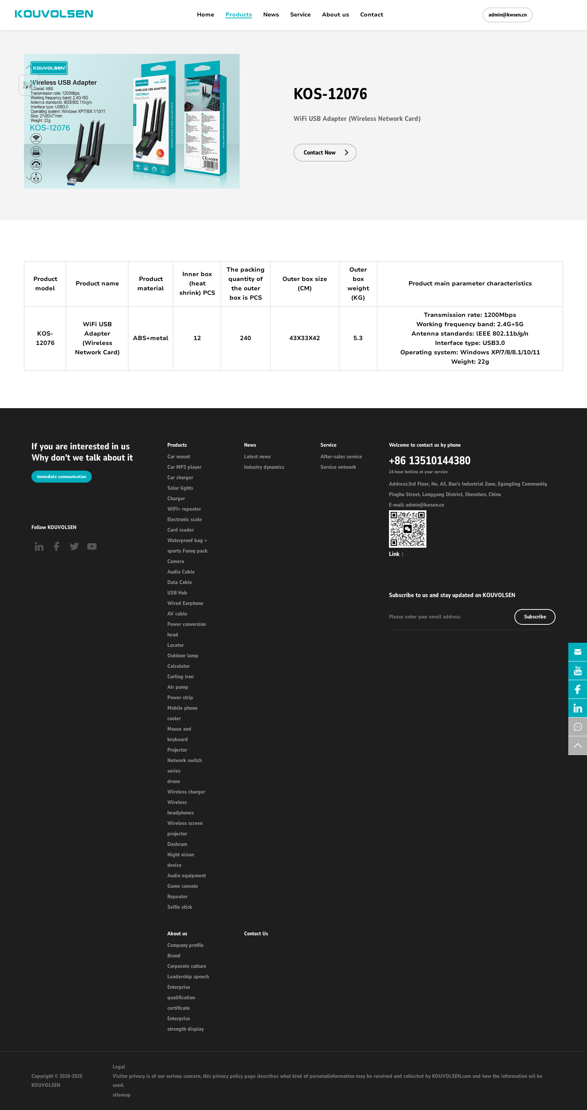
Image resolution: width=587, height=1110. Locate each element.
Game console (182, 886)
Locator (175, 645)
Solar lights (180, 488)
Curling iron (180, 676)
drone (173, 781)
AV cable (177, 613)
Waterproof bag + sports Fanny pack (187, 545)
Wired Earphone (185, 603)
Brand (173, 955)
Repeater (177, 896)
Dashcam (177, 844)
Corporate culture (186, 966)
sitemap (122, 1094)
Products (238, 15)
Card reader (180, 529)
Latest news (257, 456)
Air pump (177, 687)
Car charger (180, 477)
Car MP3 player (184, 467)
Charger (176, 498)
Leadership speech (188, 976)
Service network (338, 467)
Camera (175, 561)
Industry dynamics (264, 467)
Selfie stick (179, 907)
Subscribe (535, 616)
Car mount (178, 456)
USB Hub (177, 592)
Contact (371, 15)
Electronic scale (184, 519)
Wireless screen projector (185, 828)
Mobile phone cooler (182, 713)
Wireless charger (186, 791)
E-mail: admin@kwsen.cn (416, 504)
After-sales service (341, 456)
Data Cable (179, 582)
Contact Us (256, 933)
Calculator (178, 666)
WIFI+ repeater (184, 509)
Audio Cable (181, 571)
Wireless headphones (180, 807)
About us (335, 15)
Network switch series (184, 765)
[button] (29, 66)
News (271, 15)
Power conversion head (186, 629)
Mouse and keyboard (179, 734)
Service (300, 15)
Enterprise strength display (185, 1024)
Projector (177, 749)
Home (205, 15)
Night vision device (180, 860)
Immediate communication (61, 477)
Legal (119, 1066)
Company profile (185, 945)
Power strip (180, 697)
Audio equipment (186, 875)
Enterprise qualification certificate (181, 998)
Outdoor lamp (182, 655)
